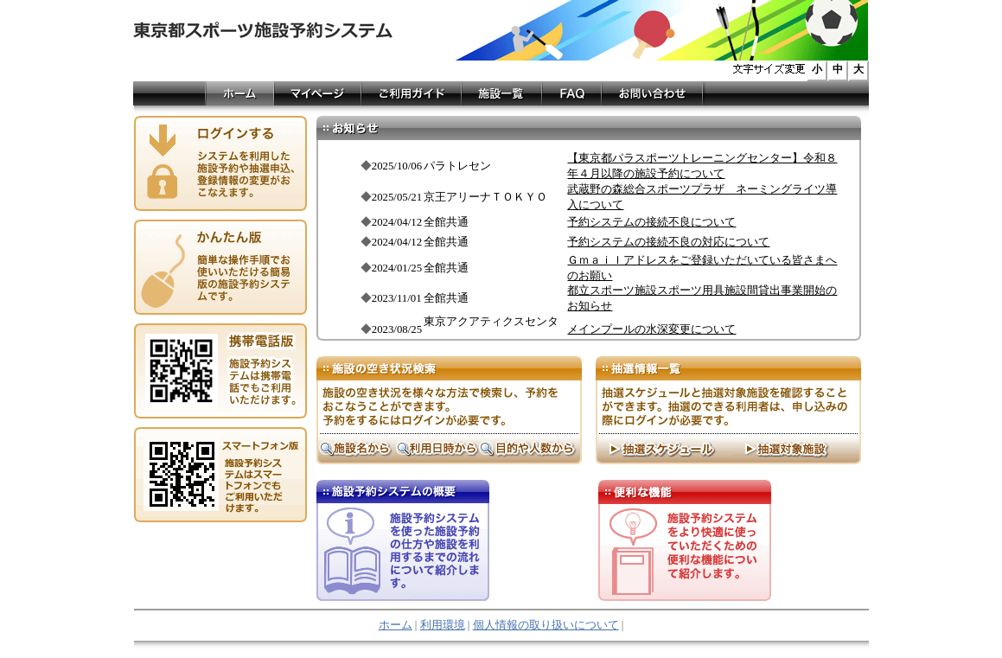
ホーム (395, 625)
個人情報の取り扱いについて (546, 625)
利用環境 (442, 625)
